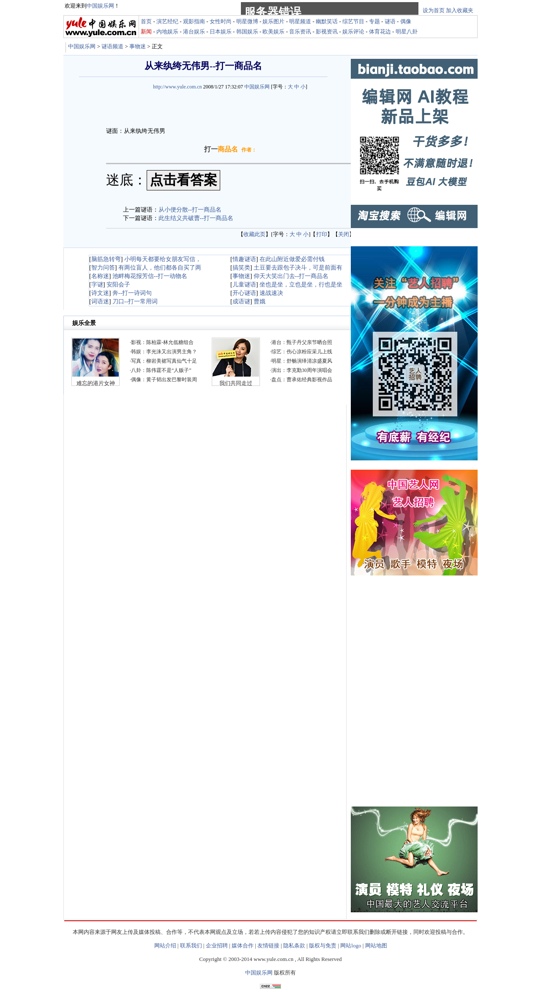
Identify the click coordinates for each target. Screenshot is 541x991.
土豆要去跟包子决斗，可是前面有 (298, 267)
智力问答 (103, 267)
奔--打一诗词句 (132, 293)
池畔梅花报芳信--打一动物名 (149, 276)
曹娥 (259, 301)
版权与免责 (322, 945)
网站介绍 (165, 945)
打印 (321, 234)
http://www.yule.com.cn (177, 87)
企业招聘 (217, 945)
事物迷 (137, 46)
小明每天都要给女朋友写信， (162, 259)
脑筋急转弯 (106, 259)
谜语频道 (112, 46)
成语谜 (241, 301)
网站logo (350, 945)
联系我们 (191, 945)
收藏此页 (254, 234)
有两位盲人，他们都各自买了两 (159, 267)
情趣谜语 (244, 259)
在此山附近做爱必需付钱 (292, 259)
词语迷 (100, 301)
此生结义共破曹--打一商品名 (195, 218)
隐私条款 (294, 945)
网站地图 (376, 945)
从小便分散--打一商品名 (189, 209)
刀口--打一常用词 (135, 301)
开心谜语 (244, 293)
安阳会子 (118, 284)
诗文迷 (100, 293)
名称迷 (100, 276)
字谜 (97, 284)
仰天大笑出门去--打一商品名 (291, 276)
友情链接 (268, 945)
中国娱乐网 (82, 46)
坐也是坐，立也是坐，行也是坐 (301, 284)
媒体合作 (243, 945)
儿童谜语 (244, 284)
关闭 (343, 234)
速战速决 (271, 293)
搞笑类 (241, 267)
